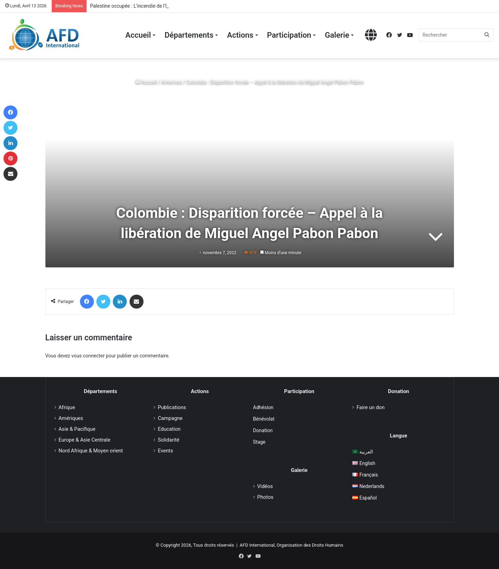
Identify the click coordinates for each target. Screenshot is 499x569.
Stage (259, 442)
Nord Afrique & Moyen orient (91, 451)
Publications (172, 407)
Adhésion (263, 407)
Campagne (170, 418)
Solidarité (168, 440)
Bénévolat (263, 419)
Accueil (138, 35)
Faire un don (370, 407)
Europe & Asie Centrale (84, 440)
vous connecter (87, 356)
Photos (265, 497)
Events (165, 451)
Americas (171, 82)
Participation (289, 35)
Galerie (337, 35)
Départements (188, 35)
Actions (240, 35)
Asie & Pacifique (77, 429)
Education (169, 429)
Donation (263, 430)
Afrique (67, 407)
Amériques (71, 418)
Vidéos (265, 486)
